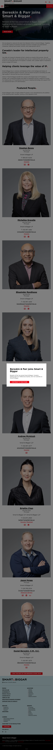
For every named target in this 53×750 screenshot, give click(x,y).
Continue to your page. (20, 382)
